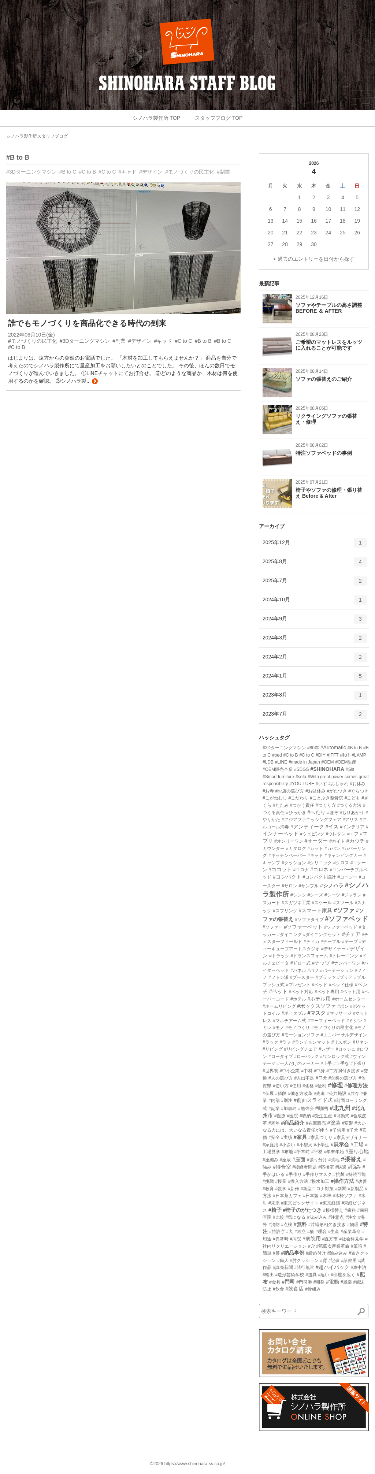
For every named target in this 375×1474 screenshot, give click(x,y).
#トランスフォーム (309, 955)
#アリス (350, 819)
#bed (277, 755)
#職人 (283, 1260)
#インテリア (352, 826)
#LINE (281, 762)
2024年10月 (315, 602)
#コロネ (319, 869)
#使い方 (281, 1085)
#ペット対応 (301, 991)
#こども (352, 798)
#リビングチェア (301, 1049)
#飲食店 (294, 1289)
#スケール (322, 902)
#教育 (268, 1188)
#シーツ (332, 895)
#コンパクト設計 (319, 877)
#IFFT (333, 755)
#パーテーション (336, 970)
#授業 (281, 1181)
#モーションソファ (300, 1034)
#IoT (345, 755)
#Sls (350, 769)
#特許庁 (277, 1231)
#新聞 (340, 1188)
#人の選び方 (280, 1078)
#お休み (357, 783)
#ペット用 (351, 991)
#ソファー (273, 927)
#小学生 (322, 1144)
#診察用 (349, 1260)
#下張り (358, 1063)
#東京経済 (330, 1203)
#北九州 (340, 1108)
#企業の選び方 (342, 1078)
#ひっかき (296, 812)
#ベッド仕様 (341, 984)
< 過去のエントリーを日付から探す (313, 259)
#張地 (333, 1159)
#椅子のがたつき (302, 1210)
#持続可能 (356, 1174)
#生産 (333, 1231)
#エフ (353, 833)
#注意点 (336, 1217)
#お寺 (268, 791)
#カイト (337, 841)
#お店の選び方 (289, 791)
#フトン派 (278, 977)
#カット (315, 848)
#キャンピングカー (343, 855)
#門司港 (304, 1282)
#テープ (350, 941)
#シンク (298, 895)
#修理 (335, 1085)
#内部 (274, 1100)
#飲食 (278, 1289)
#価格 (308, 1085)
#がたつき (337, 791)
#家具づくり (320, 1137)
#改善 (361, 1181)
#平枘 (317, 1151)
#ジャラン (352, 895)
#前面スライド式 (313, 1100)
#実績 (286, 1137)
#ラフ (285, 1042)
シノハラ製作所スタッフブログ (37, 136)
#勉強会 (306, 1108)
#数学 (281, 1188)
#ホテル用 (319, 999)
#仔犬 (321, 1078)
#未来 (274, 1203)
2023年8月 (315, 698)
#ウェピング (312, 833)
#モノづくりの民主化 (189, 172)
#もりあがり (352, 812)
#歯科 (350, 1210)
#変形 (347, 1123)
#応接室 (326, 1167)
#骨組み (313, 1289)
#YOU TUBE (301, 783)
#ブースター (302, 977)
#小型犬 (304, 1144)
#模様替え (333, 1210)
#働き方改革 (300, 1093)
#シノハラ (332, 885)
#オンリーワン (288, 841)
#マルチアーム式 (289, 1020)
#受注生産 (322, 1115)
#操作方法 (342, 1181)
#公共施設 (336, 1093)
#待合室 (282, 1167)
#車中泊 (359, 1267)
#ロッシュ (346, 1049)
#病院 (295, 1238)
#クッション (294, 862)
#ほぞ (332, 812)
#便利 (321, 1085)
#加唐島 (289, 1108)
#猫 (310, 1231)
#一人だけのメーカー (298, 1063)
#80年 (313, 747)
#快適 (341, 1167)
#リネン (360, 1042)
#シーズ (315, 895)
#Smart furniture (278, 776)
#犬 (289, 1231)
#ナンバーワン (345, 963)
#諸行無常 (304, 1267)
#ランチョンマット (311, 1042)
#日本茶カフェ (287, 1195)
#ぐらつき (358, 791)
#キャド (128, 172)
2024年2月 (315, 660)
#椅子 (275, 1210)
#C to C (107, 172)
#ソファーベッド (340, 927)
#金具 (275, 1282)
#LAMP (359, 755)
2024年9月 (315, 621)
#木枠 (325, 1195)
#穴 (311, 1246)
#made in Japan (304, 762)
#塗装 (334, 1123)
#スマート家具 (315, 910)
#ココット (280, 869)
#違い (324, 1274)
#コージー (347, 877)
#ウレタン (336, 833)
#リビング (273, 1049)
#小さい (288, 1144)
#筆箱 (356, 1246)
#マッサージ (339, 1013)
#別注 (286, 1100)
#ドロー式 (300, 963)
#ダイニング (289, 934)
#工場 (357, 1144)
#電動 (332, 1282)
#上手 (326, 1063)
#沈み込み (317, 1217)
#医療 (280, 1115)
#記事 (334, 1260)
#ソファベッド (346, 918)
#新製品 (356, 1188)
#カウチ (355, 841)
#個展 (268, 1093)
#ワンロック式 (334, 1056)
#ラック (270, 1042)
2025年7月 (315, 583)
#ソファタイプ (309, 919)
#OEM (327, 762)
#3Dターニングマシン (31, 172)
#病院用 (311, 1238)
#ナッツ (321, 963)
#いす (321, 783)
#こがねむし (275, 798)
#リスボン (341, 1042)
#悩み (354, 1167)
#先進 (319, 1093)
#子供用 (338, 1130)
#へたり (316, 812)
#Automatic (333, 747)
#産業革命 (351, 1231)
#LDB (268, 762)
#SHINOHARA (327, 769)
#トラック (279, 955)
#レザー (326, 1049)
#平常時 (302, 1151)
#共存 (353, 1093)
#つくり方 (326, 805)
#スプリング (285, 910)
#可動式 (341, 1115)
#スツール (343, 902)
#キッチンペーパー (287, 855)
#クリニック (319, 862)
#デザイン (151, 172)
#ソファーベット (303, 927)
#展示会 (340, 1144)
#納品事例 (292, 1253)
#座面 (298, 1159)
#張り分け (317, 1159)
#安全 (274, 1137)
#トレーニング (344, 955)
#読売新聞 (283, 1267)
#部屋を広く (343, 1274)
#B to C (68, 172)
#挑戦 (268, 1181)
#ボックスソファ (316, 1006)
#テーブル (330, 941)
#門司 (288, 1282)
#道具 (311, 1274)
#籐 (276, 1253)
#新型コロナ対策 (317, 1188)
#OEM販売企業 (278, 769)
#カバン (332, 848)
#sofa (301, 776)
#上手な (341, 1063)
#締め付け (316, 1253)
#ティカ (311, 941)
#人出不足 (304, 1078)
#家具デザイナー (350, 1137)
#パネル (298, 970)
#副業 (223, 172)
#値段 (281, 1093)
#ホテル (298, 999)
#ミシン (354, 1020)
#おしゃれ (338, 783)
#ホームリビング (279, 1006)
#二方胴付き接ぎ (343, 1070)
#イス (332, 826)
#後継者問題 (305, 1167)
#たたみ (281, 805)
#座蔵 (285, 1159)
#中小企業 (290, 1070)
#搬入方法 (298, 1181)
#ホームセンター (348, 999)
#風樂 (346, 1282)
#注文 (351, 1217)
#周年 (274, 1123)
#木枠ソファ (345, 1195)
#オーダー (316, 841)
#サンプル (308, 885)
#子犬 (352, 1130)
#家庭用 (270, 1144)
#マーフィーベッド (326, 1020)
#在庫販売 (316, 1123)
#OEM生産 (345, 762)
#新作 (293, 1188)
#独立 (300, 1231)
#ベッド (319, 984)
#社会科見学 (351, 1238)
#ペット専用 (327, 991)
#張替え (351, 1159)
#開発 (319, 1282)
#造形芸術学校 (289, 1274)
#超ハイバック (332, 1267)
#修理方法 (356, 1085)
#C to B (87, 172)
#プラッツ (326, 977)
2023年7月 (315, 717)
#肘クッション (304, 1260)
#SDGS (301, 769)
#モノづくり (297, 1027)
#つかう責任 (302, 805)
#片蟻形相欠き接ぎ (327, 1224)
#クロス (341, 862)
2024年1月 (315, 679)
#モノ (278, 1027)
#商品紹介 (292, 1123)
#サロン (289, 885)
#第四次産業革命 (332, 1246)
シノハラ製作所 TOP (156, 118)
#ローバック (306, 1056)
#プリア (345, 977)
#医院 (292, 1115)
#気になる (295, 1217)
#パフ (313, 970)
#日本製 (311, 1195)
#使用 (295, 1085)
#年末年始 (334, 1151)
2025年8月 (315, 564)
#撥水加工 (319, 1181)
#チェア (351, 934)
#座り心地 (357, 1151)
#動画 (321, 1108)
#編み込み (337, 1253)
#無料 (300, 1224)
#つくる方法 (349, 805)
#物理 (353, 1224)
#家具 (300, 1137)
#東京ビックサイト (300, 1203)
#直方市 (330, 1238)
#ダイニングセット (322, 934)
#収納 (305, 1115)
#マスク (316, 1013)
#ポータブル (294, 1013)
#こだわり (299, 798)
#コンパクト (287, 877)
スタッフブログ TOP (218, 118)
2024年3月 (315, 640)
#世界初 (270, 1070)
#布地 (287, 1151)
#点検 (286, 1224)
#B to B (17, 157)
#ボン (343, 1006)
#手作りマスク (317, 1174)
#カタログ (296, 848)
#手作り (294, 1174)
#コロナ (301, 869)
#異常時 (281, 1238)
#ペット (278, 991)
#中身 (319, 1070)
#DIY (321, 755)
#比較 (278, 1217)
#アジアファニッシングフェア (311, 819)
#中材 (306, 1070)
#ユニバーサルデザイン (343, 1034)
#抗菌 (339, 1174)
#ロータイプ (280, 1056)
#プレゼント (298, 984)
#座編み (270, 1159)
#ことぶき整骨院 (326, 798)
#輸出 (268, 1274)
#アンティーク (307, 826)
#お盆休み (315, 791)
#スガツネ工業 (296, 902)
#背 (323, 1260)
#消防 (274, 1224)
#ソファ (344, 910)
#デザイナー (333, 948)
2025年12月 (315, 545)
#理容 (321, 1231)
